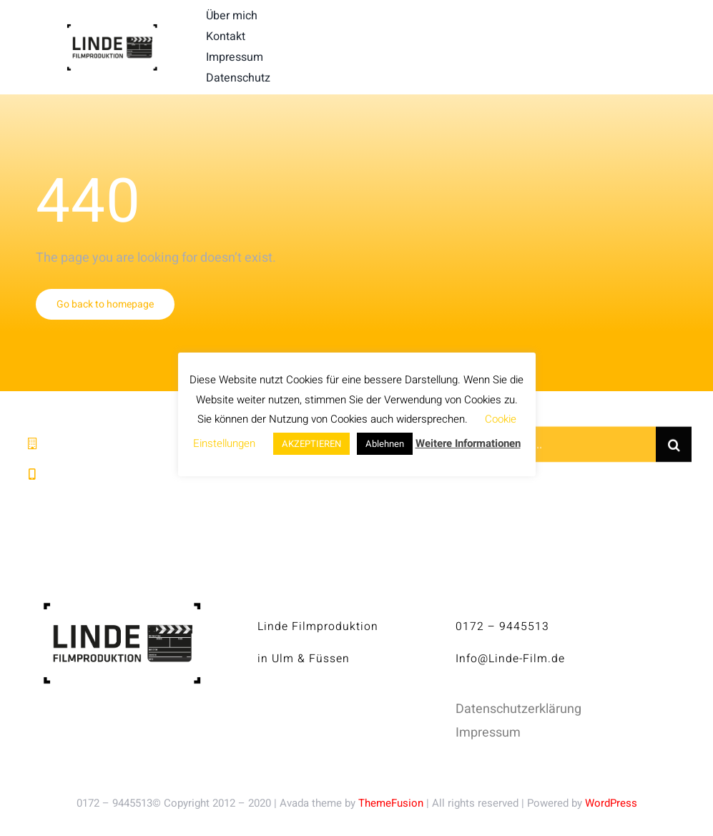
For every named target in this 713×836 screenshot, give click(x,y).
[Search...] (571, 447)
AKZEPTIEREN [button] (311, 444)
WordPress (611, 803)
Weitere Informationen (468, 443)
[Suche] (674, 447)
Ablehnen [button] (384, 444)
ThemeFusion (390, 803)
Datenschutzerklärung (518, 709)
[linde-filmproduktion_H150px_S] (112, 29)
